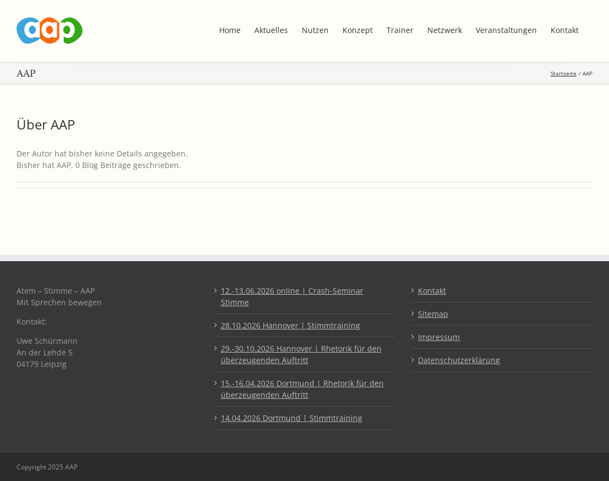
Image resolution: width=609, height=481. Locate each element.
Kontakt (432, 290)
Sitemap (433, 314)
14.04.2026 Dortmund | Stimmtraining (291, 418)
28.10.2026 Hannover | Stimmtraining (290, 325)
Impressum (439, 337)
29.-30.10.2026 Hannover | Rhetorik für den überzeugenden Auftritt (301, 354)
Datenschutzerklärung (459, 360)
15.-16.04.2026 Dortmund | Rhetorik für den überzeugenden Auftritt (302, 389)
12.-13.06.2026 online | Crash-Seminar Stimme (292, 296)
